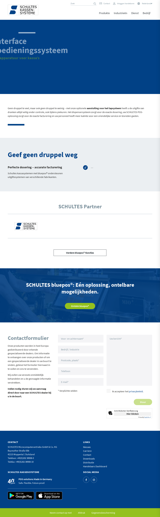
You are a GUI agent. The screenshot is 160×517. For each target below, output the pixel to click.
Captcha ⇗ (144, 417)
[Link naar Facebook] (86, 480)
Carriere (87, 450)
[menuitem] (104, 15)
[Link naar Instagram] (94, 480)
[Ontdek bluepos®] (80, 306)
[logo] (23, 10)
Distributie (88, 462)
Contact (106, 3)
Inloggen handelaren (125, 3)
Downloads (89, 458)
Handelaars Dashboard (95, 466)
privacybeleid (136, 391)
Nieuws (87, 447)
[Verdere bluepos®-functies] (80, 252)
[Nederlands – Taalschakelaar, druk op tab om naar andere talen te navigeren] (146, 3)
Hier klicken (132, 414)
